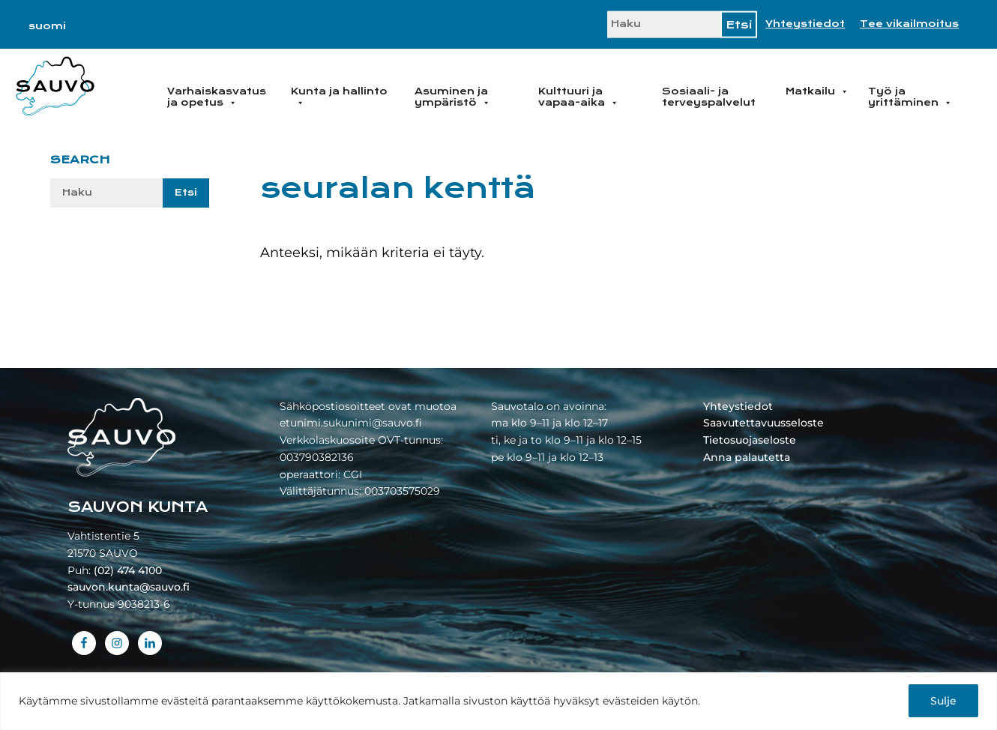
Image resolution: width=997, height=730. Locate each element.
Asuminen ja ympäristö (452, 97)
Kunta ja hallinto (339, 97)
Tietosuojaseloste (749, 440)
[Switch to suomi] (47, 26)
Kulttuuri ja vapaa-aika (578, 97)
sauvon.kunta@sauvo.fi (128, 587)
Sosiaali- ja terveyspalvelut (709, 97)
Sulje (943, 701)
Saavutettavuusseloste (763, 422)
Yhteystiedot (805, 24)
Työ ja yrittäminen (910, 97)
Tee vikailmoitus (909, 24)
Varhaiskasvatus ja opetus (216, 97)
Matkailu (817, 91)
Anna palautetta (746, 457)
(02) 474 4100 (128, 570)
